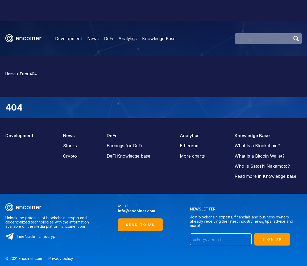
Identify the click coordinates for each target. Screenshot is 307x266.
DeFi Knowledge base (128, 156)
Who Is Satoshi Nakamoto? (262, 166)
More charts (192, 156)
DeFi (108, 38)
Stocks (70, 145)
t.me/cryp (47, 236)
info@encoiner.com (136, 211)
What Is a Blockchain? (257, 145)
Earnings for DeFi (124, 145)
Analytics (127, 38)
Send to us (140, 224)
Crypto (70, 156)
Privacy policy (60, 258)
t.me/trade (26, 236)
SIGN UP (272, 239)
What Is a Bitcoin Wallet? (260, 156)
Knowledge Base (159, 38)
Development (68, 38)
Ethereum (190, 145)
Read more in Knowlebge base (265, 176)
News (93, 38)
